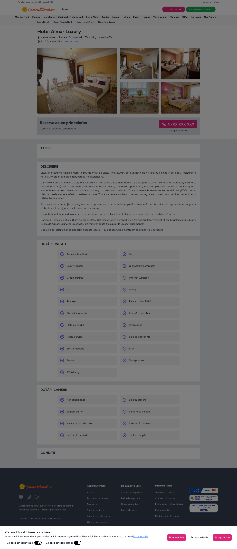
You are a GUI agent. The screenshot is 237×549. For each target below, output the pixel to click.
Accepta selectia (199, 537)
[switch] (38, 543)
